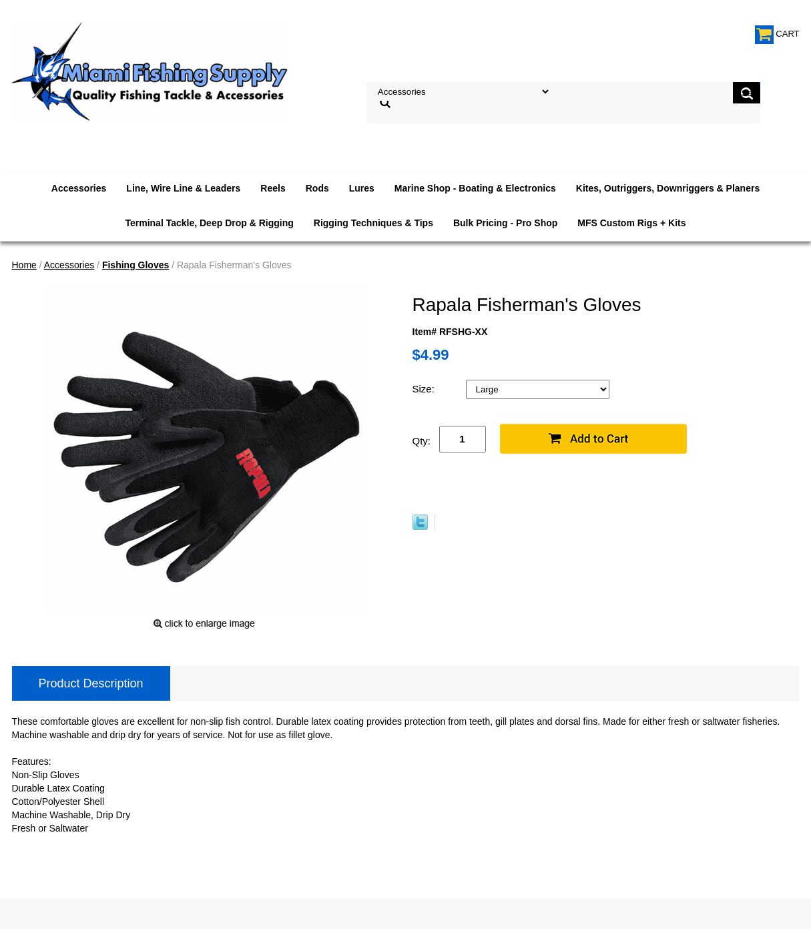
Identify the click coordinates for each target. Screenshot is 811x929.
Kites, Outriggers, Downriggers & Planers (668, 188)
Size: (425, 388)
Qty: (422, 440)
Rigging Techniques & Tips (373, 223)
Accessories (79, 188)
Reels (272, 188)
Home (24, 265)
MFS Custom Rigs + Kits (631, 223)
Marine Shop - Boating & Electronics (475, 188)
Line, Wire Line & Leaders (183, 188)
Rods (317, 188)
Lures (361, 188)
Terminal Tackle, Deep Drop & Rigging (209, 223)
